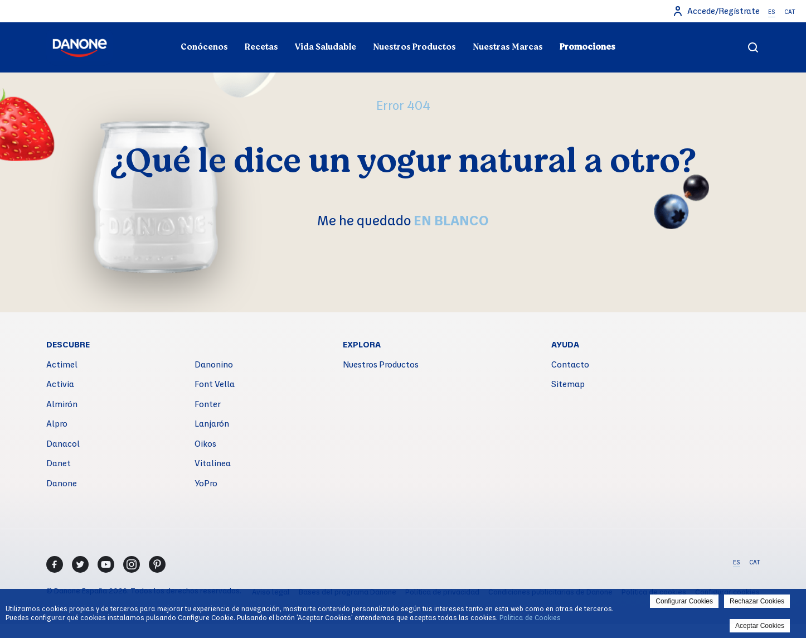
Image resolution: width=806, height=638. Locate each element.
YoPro (206, 483)
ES (771, 12)
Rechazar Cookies (757, 601)
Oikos (205, 443)
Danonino (214, 364)
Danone (61, 483)
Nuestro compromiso (644, 25)
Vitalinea (213, 462)
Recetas (261, 47)
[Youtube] (106, 564)
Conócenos (204, 47)
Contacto (570, 364)
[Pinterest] (157, 564)
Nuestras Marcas (508, 47)
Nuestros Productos (414, 47)
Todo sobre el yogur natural (161, 25)
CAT (789, 12)
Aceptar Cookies (759, 626)
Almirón (61, 403)
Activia (60, 383)
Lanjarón (212, 423)
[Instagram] (131, 564)
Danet (58, 462)
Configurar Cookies (684, 601)
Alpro (56, 423)
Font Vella (215, 383)
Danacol (63, 443)
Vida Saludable (325, 47)
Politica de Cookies (530, 617)
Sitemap (568, 383)
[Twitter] (80, 564)
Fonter (208, 403)
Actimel (61, 364)
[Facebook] (54, 564)
